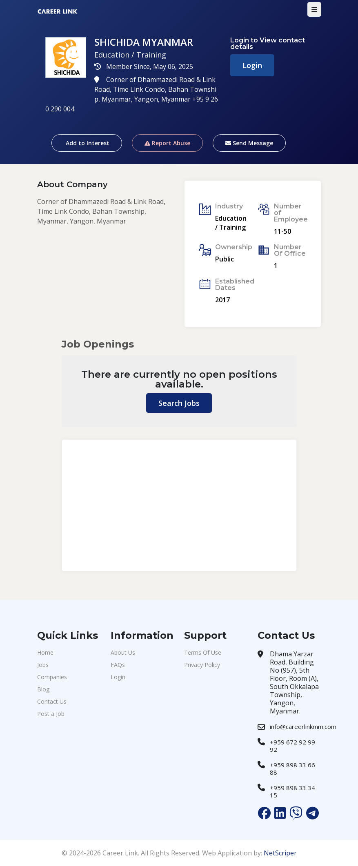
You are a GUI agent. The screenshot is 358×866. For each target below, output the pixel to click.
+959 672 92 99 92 (292, 745)
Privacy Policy (202, 665)
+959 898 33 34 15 (292, 791)
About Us (123, 652)
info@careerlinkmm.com (303, 726)
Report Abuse (167, 143)
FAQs (118, 665)
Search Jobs (179, 403)
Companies (52, 677)
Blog (43, 689)
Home (45, 652)
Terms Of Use (202, 652)
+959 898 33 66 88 (292, 768)
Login (252, 65)
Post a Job (50, 714)
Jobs (43, 665)
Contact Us (52, 701)
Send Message (249, 143)
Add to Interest (86, 143)
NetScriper (280, 852)
